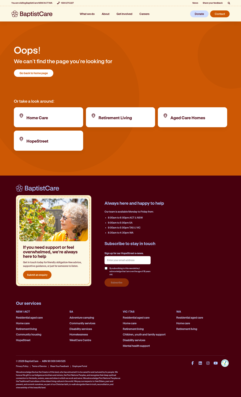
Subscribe (116, 282)
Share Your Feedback (59, 366)
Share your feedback (213, 3)
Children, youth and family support (144, 334)
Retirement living (26, 328)
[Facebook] (192, 363)
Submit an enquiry (37, 274)
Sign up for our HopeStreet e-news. (124, 253)
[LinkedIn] (200, 363)
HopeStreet (23, 340)
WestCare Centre (80, 340)
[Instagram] (208, 363)
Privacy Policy (22, 366)
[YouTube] (215, 363)
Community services (82, 323)
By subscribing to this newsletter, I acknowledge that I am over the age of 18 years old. (129, 271)
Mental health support (136, 345)
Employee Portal (79, 366)
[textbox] (128, 260)
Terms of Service (39, 366)
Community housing (28, 334)
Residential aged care (29, 317)
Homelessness (78, 334)
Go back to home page (34, 73)
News (195, 3)
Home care (23, 323)
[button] (229, 3)
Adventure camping (81, 317)
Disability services (80, 328)
